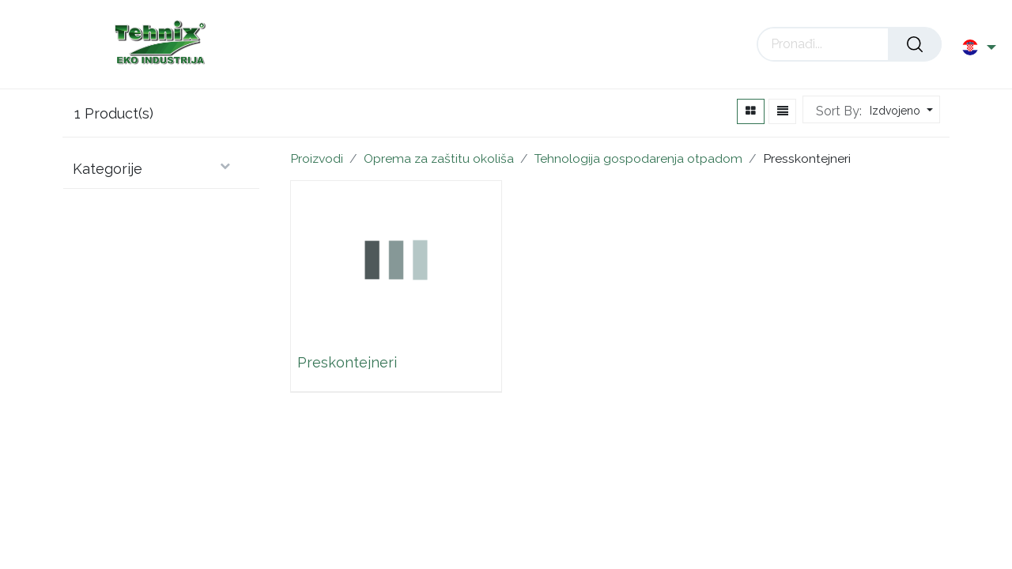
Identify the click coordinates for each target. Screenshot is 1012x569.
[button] (899, 111)
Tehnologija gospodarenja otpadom (638, 158)
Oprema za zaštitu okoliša (439, 158)
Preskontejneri (347, 361)
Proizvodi (316, 158)
